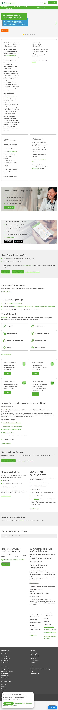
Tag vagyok (52, 2)
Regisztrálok (6, 272)
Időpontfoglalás (9, 207)
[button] (23, 34)
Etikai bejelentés (5, 685)
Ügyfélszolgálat (34, 663)
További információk (6, 443)
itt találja (22, 520)
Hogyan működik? (5, 6)
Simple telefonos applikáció (40, 306)
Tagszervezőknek (5, 667)
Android (31, 306)
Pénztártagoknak (5, 665)
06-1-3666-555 (6, 559)
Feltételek (4, 30)
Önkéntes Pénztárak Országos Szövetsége (40, 678)
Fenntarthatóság (34, 669)
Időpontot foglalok (34, 583)
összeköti (5, 409)
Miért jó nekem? (9, 8)
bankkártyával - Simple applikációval (12, 429)
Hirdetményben (35, 168)
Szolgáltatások (16, 6)
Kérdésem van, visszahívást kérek (25, 461)
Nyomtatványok (5, 687)
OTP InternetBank (18, 303)
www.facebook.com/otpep (50, 638)
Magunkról (33, 667)
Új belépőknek (4, 663)
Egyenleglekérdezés (17, 272)
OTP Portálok (10, 303)
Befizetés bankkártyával (8, 461)
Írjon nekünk (6, 564)
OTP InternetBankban (8, 432)
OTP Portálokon (13, 151)
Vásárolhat (4, 317)
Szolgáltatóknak (5, 671)
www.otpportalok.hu (9, 97)
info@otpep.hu (33, 644)
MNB (31, 680)
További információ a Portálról (32, 272)
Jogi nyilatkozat (5, 678)
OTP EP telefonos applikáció (19, 306)
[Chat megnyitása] (52, 707)
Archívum (32, 671)
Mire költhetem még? (6, 354)
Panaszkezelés (4, 682)
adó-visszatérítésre (28, 265)
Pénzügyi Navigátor (34, 682)
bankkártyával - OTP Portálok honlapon (12, 426)
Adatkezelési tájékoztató (7, 680)
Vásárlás (26, 6)
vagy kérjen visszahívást (18, 559)
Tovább (7, 373)
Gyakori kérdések (34, 665)
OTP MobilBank (51, 306)
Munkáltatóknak (5, 669)
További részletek (10, 237)
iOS (28, 306)
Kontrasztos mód (41, 3)
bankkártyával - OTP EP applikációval (12, 423)
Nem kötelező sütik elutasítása (23, 702)
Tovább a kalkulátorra (6, 291)
